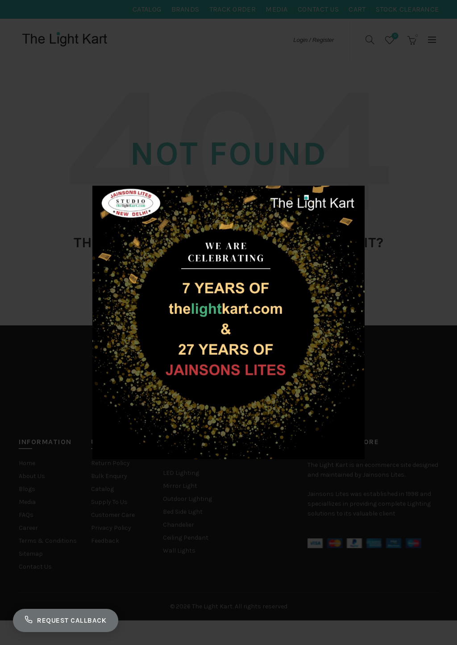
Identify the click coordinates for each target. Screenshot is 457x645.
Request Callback (68, 619)
